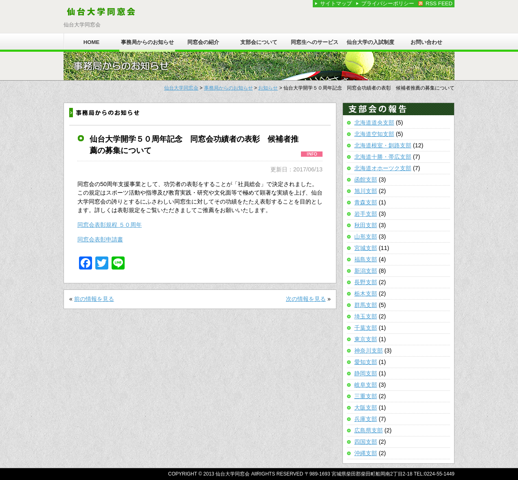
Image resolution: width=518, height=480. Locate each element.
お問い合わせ (426, 42)
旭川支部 (365, 191)
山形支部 (365, 236)
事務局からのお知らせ (147, 42)
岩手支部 (365, 213)
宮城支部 (365, 248)
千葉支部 (365, 327)
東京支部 (365, 339)
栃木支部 (365, 293)
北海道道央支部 (374, 122)
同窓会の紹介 (203, 42)
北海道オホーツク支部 (382, 168)
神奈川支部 (368, 350)
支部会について (258, 42)
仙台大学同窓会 (181, 88)
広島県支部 (368, 430)
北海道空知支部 (374, 134)
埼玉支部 (365, 316)
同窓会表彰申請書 (100, 239)
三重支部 (365, 396)
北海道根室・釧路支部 (382, 145)
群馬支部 (365, 305)
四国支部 (365, 441)
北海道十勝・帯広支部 (382, 156)
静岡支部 (365, 373)
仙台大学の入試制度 (370, 42)
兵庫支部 (365, 419)
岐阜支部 (365, 384)
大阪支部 (365, 407)
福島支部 (365, 259)
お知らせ (268, 88)
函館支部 (365, 179)
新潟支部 (365, 270)
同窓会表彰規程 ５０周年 (109, 224)
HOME (91, 42)
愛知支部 (365, 362)
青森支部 (365, 202)
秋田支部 (365, 225)
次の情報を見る (306, 299)
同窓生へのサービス (314, 42)
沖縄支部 (365, 453)
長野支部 (365, 282)
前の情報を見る (94, 299)
